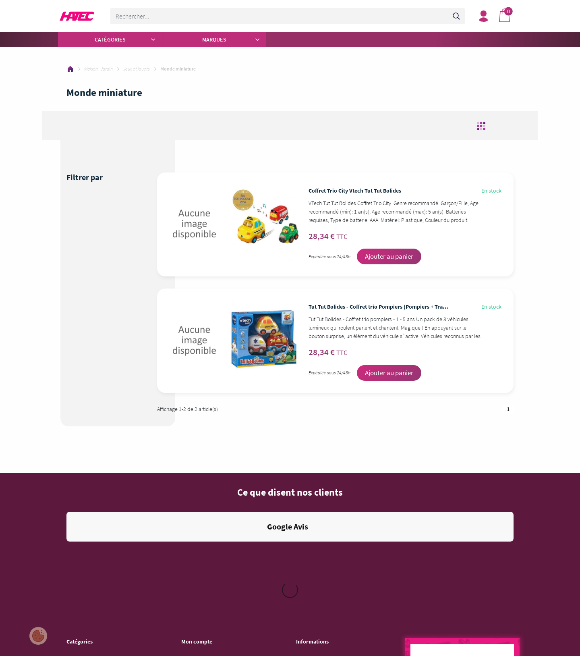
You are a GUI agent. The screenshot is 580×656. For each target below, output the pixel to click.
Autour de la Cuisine (88, 519)
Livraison (306, 530)
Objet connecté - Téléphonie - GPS (104, 624)
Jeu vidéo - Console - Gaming (99, 582)
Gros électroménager (89, 530)
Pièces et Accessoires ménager (101, 509)
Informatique (80, 571)
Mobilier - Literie (84, 613)
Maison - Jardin (83, 603)
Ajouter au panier (389, 256)
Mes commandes (200, 509)
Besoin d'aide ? (198, 540)
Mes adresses (196, 519)
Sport (72, 645)
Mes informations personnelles (215, 530)
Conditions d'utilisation (322, 519)
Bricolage (76, 592)
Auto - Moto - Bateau (89, 634)
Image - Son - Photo (88, 561)
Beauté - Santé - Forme (92, 540)
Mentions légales (315, 509)
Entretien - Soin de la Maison (98, 550)
